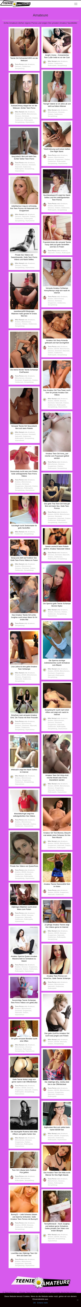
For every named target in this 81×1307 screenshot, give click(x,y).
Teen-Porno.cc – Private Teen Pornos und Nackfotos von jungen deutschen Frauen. (41, 1292)
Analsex (18, 114)
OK (34, 1303)
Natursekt (28, 118)
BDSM (24, 114)
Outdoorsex (26, 66)
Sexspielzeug (19, 68)
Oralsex (50, 63)
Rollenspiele (52, 65)
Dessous (18, 66)
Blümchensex (52, 112)
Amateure (31, 64)
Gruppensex (19, 118)
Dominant (25, 116)
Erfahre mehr (42, 1303)
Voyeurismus (29, 122)
